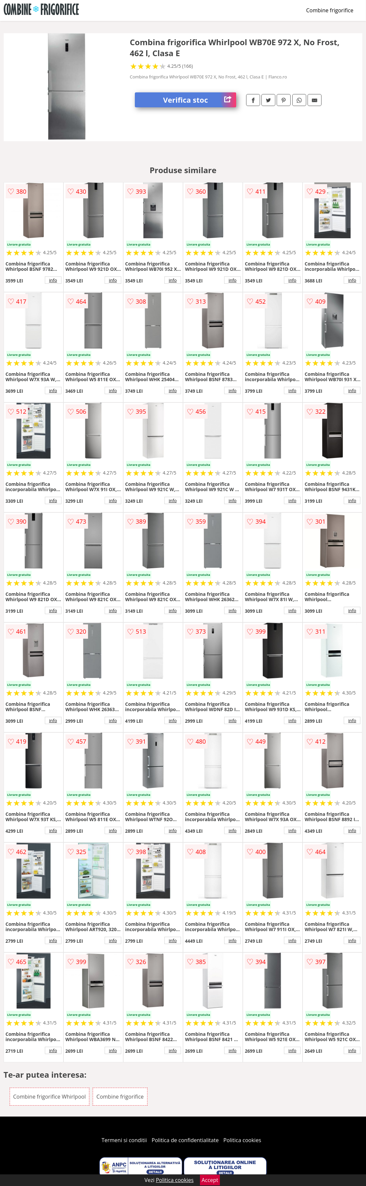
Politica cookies (242, 1140)
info (53, 280)
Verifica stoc (199, 99)
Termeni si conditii (124, 1140)
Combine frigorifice (329, 10)
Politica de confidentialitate (185, 1140)
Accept (210, 1180)
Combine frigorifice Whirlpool (49, 1096)
